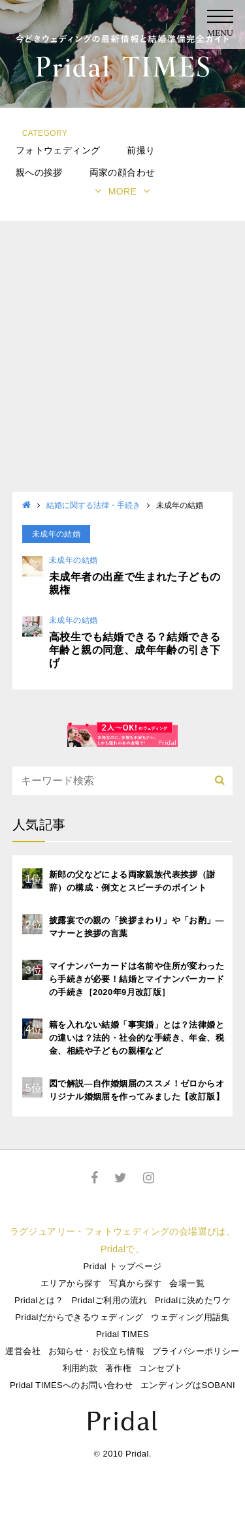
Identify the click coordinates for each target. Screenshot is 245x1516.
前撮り (141, 150)
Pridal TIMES (122, 1334)
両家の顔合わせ (122, 172)
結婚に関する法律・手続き (93, 505)
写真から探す (135, 1283)
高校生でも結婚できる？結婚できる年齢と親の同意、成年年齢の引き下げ (134, 650)
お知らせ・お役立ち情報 (96, 1351)
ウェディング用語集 (190, 1317)
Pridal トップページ (122, 1266)
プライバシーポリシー (196, 1351)
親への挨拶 (39, 172)
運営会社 (23, 1351)
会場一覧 (186, 1283)
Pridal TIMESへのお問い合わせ (71, 1385)
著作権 (118, 1368)
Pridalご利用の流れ (109, 1300)
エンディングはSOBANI (187, 1385)
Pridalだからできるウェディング (79, 1317)
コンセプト (160, 1368)
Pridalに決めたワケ (193, 1300)
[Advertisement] (122, 362)
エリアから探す (71, 1283)
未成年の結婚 (73, 560)
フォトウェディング (58, 150)
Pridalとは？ (39, 1300)
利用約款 (80, 1368)
